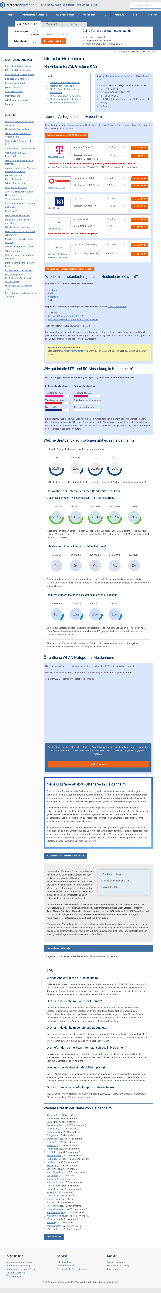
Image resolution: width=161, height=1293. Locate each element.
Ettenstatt (51, 1145)
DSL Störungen (14, 1276)
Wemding (51, 1219)
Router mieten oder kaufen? (19, 270)
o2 (100, 105)
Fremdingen (52, 1148)
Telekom (103, 85)
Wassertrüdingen (55, 1212)
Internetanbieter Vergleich (18, 66)
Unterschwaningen (56, 1209)
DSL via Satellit (82, 326)
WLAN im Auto (12, 251)
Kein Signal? (11, 211)
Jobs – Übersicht (65, 1265)
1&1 (101, 95)
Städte (142, 51)
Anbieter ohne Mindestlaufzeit (20, 148)
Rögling (50, 1199)
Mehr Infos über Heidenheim (64, 102)
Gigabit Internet (13, 87)
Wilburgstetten (54, 1226)
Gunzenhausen (54, 1155)
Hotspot (58, 1097)
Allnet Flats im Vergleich (17, 100)
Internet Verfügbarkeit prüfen (19, 74)
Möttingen (52, 1185)
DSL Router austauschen (17, 227)
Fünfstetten (52, 1152)
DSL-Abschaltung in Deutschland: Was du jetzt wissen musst (18, 278)
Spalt (49, 1202)
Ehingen (51, 1135)
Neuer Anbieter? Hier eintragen (72, 1269)
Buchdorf (51, 1118)
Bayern (135, 125)
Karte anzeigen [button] (98, 764)
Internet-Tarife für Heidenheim (65, 82)
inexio (102, 89)
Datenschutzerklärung (118, 1265)
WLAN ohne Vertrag (15, 183)
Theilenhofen (53, 1205)
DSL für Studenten (16, 1272)
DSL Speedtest (64, 1262)
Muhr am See (53, 1182)
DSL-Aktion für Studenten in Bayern (76, 351)
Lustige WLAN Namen (16, 187)
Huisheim (51, 1162)
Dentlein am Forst (55, 1125)
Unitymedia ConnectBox (17, 129)
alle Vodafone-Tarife (56, 187)
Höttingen (51, 1165)
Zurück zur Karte (54, 1237)
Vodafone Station (13, 199)
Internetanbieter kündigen (19, 1265)
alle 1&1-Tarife (54, 208)
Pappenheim (53, 1189)
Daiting (50, 1122)
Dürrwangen (53, 1132)
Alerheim (51, 1115)
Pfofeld (50, 1192)
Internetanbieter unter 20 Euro (21, 1269)
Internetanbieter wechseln (19, 1262)
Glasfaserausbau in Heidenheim (65, 99)
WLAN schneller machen (17, 215)
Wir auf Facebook (115, 1262)
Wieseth (51, 1222)
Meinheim (51, 1179)
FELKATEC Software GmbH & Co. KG (117, 99)
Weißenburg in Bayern (57, 1215)
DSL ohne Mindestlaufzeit (18, 70)
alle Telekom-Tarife (56, 157)
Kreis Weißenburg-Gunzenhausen (114, 125)
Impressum (112, 1269)
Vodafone (104, 92)
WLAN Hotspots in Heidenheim (65, 96)
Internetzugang (12, 95)
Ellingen (50, 1142)
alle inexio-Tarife (55, 228)
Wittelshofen (53, 1229)
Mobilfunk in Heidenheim (62, 85)
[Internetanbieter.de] (17, 5)
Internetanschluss (14, 91)
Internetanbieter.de (129, 51)
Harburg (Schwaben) (57, 1159)
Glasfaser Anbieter (117, 306)
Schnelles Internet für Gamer (19, 246)
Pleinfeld (51, 1195)
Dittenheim (52, 1128)
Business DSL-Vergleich (17, 78)
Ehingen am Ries (55, 1138)
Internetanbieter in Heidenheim (119, 76)
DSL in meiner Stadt (15, 83)
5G (58, 377)
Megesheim (52, 1175)
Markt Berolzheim (55, 1172)
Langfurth (51, 1169)
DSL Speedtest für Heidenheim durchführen (65, 856)
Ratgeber (9, 104)
